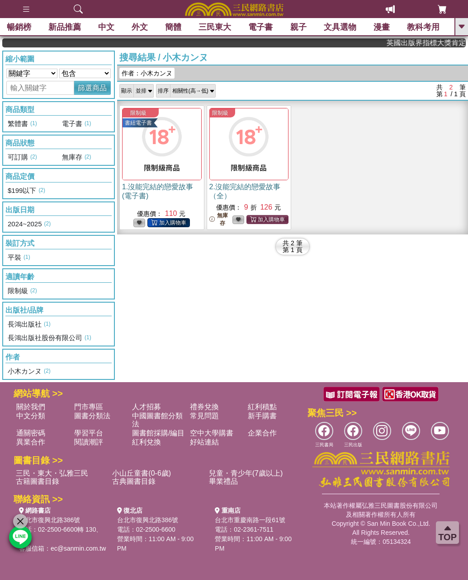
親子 (298, 27)
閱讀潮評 (88, 442)
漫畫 (381, 27)
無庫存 (218, 219)
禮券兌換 (204, 407)
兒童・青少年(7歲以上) (246, 473)
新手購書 (262, 416)
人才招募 (146, 407)
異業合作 (30, 442)
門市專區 (88, 407)
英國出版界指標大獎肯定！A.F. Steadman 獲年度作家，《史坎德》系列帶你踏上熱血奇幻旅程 (436, 43)
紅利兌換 (146, 442)
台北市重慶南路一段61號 (250, 520)
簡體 (173, 27)
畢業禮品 (223, 481)
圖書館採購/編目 (158, 433)
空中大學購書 (211, 433)
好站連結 (204, 442)
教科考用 (423, 27)
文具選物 (340, 27)
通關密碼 (30, 433)
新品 (64, 27)
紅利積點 (262, 407)
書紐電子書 (138, 123)
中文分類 (30, 416)
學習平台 (88, 433)
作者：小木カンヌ (147, 73)
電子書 (261, 27)
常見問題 (204, 416)
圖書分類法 (92, 416)
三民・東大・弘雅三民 (52, 473)
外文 (140, 27)
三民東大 (215, 27)
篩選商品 (92, 88)
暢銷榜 (19, 27)
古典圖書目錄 (134, 481)
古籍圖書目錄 (37, 481)
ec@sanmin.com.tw (78, 548)
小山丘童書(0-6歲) (141, 473)
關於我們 (30, 407)
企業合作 (262, 433)
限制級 (138, 113)
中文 (106, 27)
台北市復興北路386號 (49, 520)
